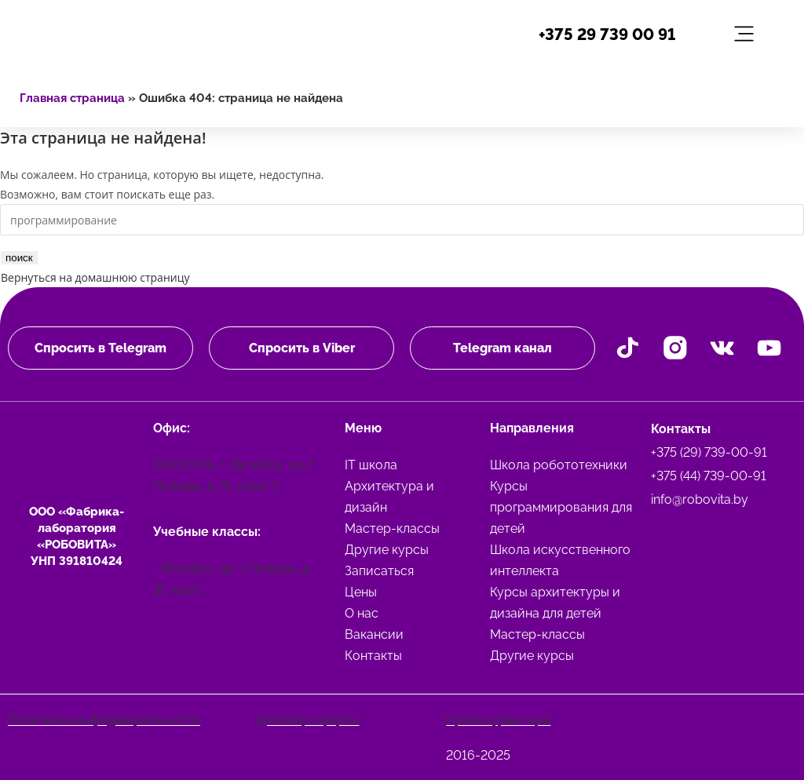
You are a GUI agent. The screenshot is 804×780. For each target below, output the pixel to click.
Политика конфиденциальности (104, 719)
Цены (361, 591)
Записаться (379, 570)
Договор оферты (308, 719)
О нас (361, 612)
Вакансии (374, 633)
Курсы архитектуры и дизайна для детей (555, 602)
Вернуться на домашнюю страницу (95, 277)
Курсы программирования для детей (561, 506)
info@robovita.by (699, 498)
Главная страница (72, 98)
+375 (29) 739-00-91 (709, 451)
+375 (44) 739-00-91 (708, 475)
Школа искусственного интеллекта (560, 559)
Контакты (373, 654)
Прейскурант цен (498, 719)
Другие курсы (387, 548)
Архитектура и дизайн (389, 496)
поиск (19, 258)
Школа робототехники (558, 464)
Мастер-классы (392, 527)
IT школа (371, 464)
